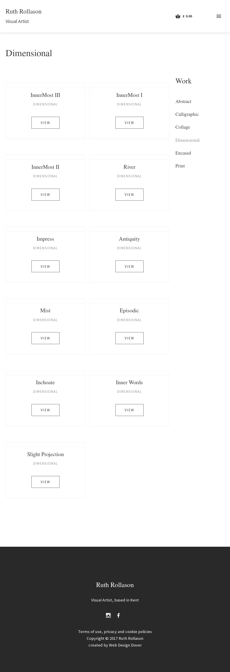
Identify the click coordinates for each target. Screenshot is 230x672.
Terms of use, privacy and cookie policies (115, 631)
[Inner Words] (129, 372)
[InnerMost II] (45, 157)
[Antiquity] (129, 229)
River (129, 168)
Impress (45, 239)
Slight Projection (45, 455)
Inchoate (45, 383)
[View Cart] (184, 16)
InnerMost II (45, 168)
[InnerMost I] (129, 85)
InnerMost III (45, 96)
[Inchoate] (45, 372)
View (45, 122)
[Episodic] (129, 301)
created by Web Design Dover (115, 645)
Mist (45, 311)
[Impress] (45, 229)
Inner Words (129, 383)
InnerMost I (129, 96)
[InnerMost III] (45, 85)
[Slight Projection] (45, 444)
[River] (129, 157)
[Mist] (45, 301)
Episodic (129, 311)
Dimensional (45, 104)
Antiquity (129, 239)
